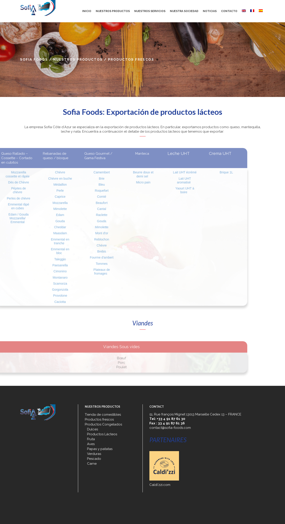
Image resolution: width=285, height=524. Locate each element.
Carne (92, 464)
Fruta (91, 439)
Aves (91, 444)
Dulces (92, 429)
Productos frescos (99, 419)
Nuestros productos (78, 60)
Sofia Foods (34, 60)
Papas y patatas (99, 449)
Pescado (94, 459)
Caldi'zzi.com (159, 485)
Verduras (94, 454)
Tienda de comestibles (103, 415)
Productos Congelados (103, 424)
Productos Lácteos (102, 434)
